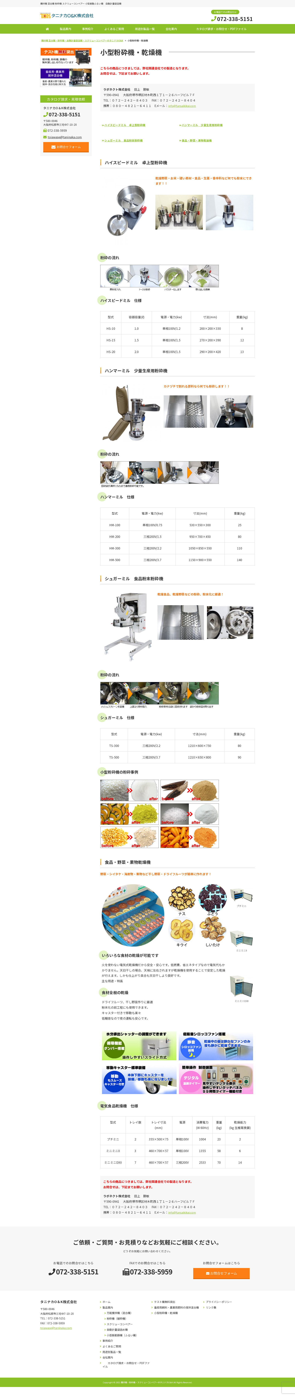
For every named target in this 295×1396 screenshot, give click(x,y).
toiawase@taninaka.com (62, 138)
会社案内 (171, 30)
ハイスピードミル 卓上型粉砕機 (128, 126)
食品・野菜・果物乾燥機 (199, 141)
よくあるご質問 (114, 30)
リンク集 (211, 1309)
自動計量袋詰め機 (117, 1331)
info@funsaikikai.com (183, 107)
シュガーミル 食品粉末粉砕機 (126, 141)
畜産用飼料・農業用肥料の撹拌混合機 (176, 1309)
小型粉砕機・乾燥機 (166, 1314)
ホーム (106, 1303)
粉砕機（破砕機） (117, 1320)
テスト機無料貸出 (164, 1303)
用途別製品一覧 (145, 30)
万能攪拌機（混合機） (120, 1314)
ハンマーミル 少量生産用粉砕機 (205, 126)
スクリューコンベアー (120, 1325)
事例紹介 (87, 30)
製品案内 (65, 30)
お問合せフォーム (66, 148)
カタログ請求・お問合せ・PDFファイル (221, 30)
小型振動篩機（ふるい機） (122, 1336)
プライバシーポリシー (219, 1303)
